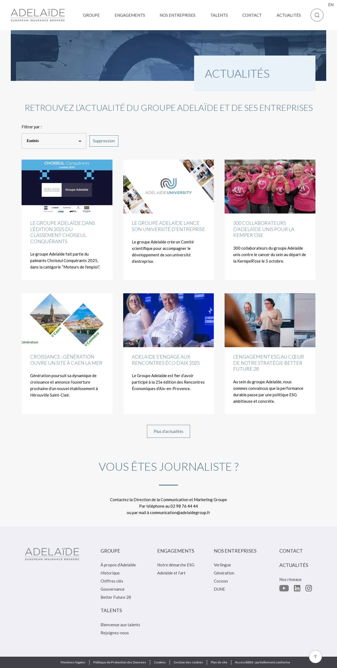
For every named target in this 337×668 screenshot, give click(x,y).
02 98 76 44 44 (184, 506)
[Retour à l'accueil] (38, 15)
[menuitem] (91, 15)
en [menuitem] (330, 4)
